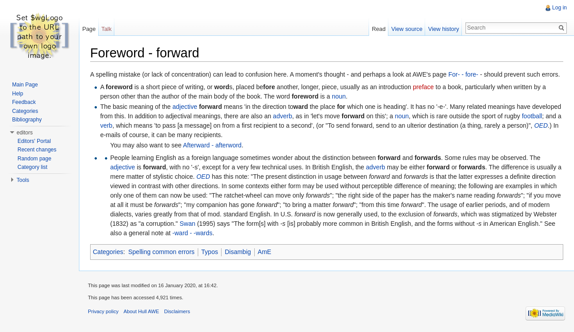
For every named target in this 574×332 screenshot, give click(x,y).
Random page (34, 158)
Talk (106, 29)
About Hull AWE (141, 311)
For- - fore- (463, 74)
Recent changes (37, 150)
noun (339, 96)
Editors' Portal (34, 141)
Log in (559, 7)
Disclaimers (177, 311)
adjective (185, 106)
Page (89, 29)
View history (443, 29)
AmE (264, 251)
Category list (32, 167)
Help (17, 94)
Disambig (238, 251)
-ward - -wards (192, 233)
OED (541, 125)
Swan (187, 223)
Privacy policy (103, 311)
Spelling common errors (161, 251)
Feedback (24, 102)
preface (423, 87)
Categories (108, 251)
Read (379, 29)
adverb (282, 116)
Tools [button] (23, 180)
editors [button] (25, 132)
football (532, 116)
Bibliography (27, 119)
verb (106, 125)
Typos (209, 251)
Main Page (25, 85)
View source (406, 29)
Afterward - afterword (212, 145)
